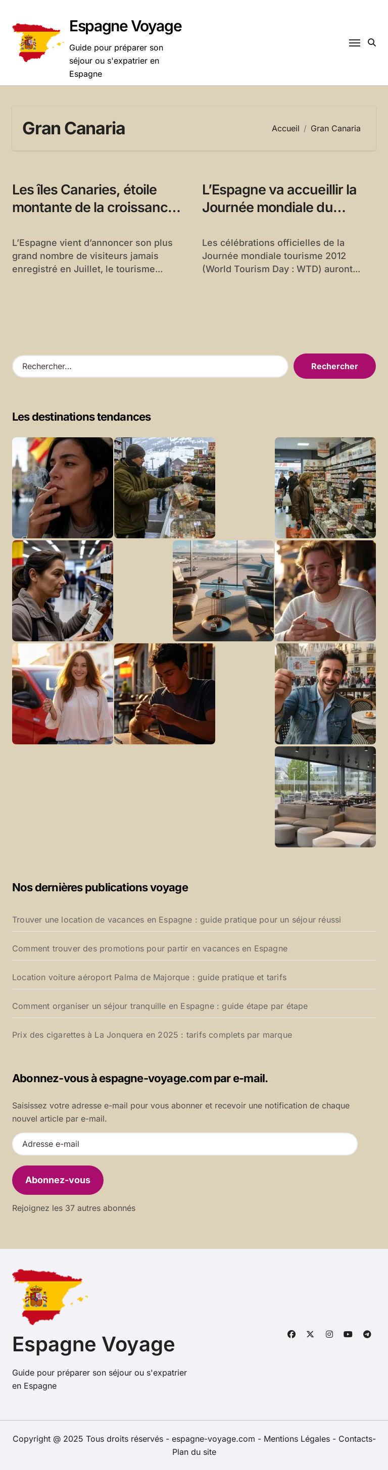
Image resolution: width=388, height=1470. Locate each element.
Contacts (355, 1439)
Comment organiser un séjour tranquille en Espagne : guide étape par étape (160, 1006)
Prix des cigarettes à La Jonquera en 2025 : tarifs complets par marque (152, 1035)
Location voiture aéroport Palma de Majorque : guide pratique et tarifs (149, 977)
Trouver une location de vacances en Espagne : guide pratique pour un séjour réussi (176, 920)
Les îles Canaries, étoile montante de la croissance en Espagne (93, 207)
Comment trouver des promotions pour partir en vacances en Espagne (149, 948)
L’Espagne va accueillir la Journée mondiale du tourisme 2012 (279, 207)
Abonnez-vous (57, 1180)
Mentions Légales (298, 1439)
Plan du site (194, 1452)
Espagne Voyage (125, 26)
